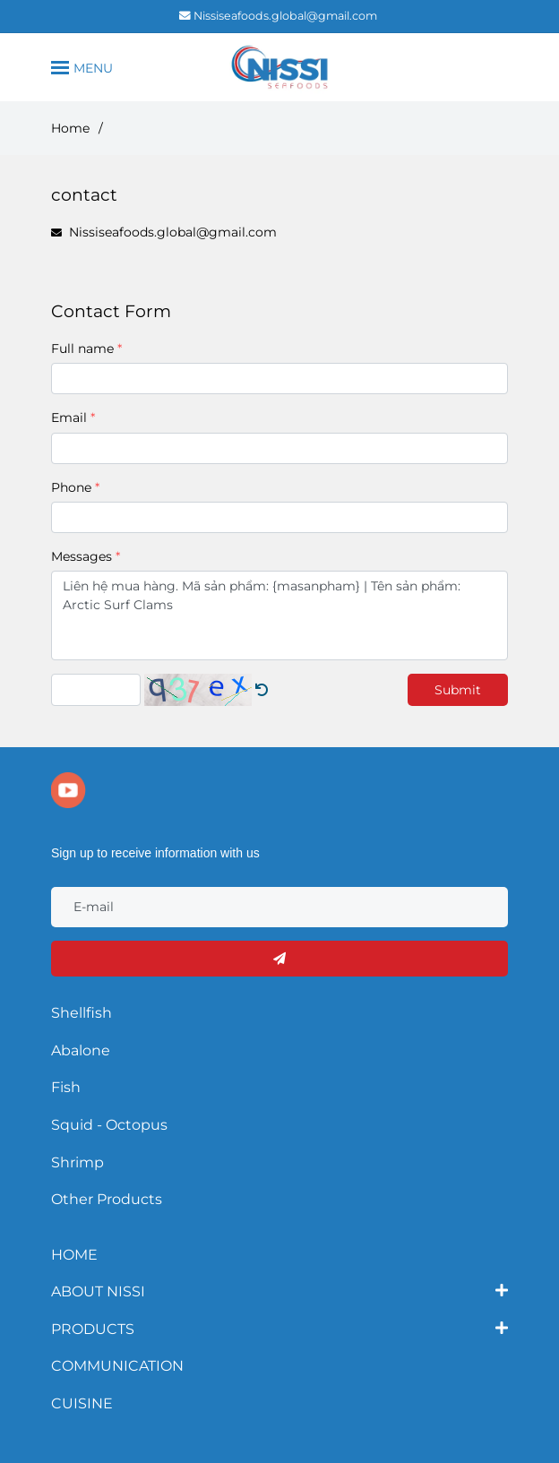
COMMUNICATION (117, 1365)
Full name (82, 348)
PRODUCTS (92, 1328)
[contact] (279, 67)
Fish (66, 1087)
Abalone (80, 1050)
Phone (71, 487)
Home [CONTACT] (70, 128)
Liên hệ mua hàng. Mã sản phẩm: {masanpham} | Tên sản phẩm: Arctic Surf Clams (279, 615)
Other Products (106, 1199)
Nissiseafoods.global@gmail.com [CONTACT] (278, 15)
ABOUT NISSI (98, 1290)
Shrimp (77, 1162)
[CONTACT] (261, 690)
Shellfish (81, 1012)
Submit (457, 690)
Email (69, 417)
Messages (81, 556)
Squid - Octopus (109, 1124)
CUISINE (82, 1403)
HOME (74, 1254)
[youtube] (68, 790)
